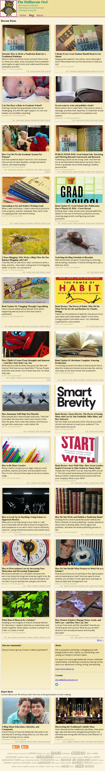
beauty (39, 754)
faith (95, 743)
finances (75, 758)
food (86, 757)
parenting (46, 171)
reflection (37, 224)
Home (24, 16)
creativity (34, 484)
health (23, 761)
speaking (19, 767)
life (102, 72)
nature (34, 764)
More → (100, 641)
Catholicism (10, 754)
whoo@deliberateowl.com (66, 681)
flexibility (80, 758)
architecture (21, 754)
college (75, 173)
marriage (100, 761)
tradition (69, 743)
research (15, 638)
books (32, 72)
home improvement (32, 761)
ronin (96, 535)
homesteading (47, 760)
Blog (32, 16)
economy (32, 758)
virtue (72, 767)
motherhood (35, 121)
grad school (82, 72)
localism (94, 761)
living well (33, 379)
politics (62, 764)
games (91, 758)
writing (37, 72)
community (46, 743)
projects (77, 763)
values (40, 171)
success (91, 484)
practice (29, 535)
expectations (57, 758)
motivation (29, 224)
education (73, 72)
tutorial (47, 72)
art (27, 754)
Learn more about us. (64, 670)
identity (85, 484)
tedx (37, 767)
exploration (65, 758)
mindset (35, 587)
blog (37, 273)
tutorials (57, 767)
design (27, 758)
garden (97, 758)
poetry (57, 764)
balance (94, 72)
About (41, 16)
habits (97, 327)
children (47, 121)
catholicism (89, 743)
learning (22, 224)
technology (32, 767)
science (47, 379)
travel (48, 767)
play (41, 432)
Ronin (92, 121)
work (42, 72)
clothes (88, 754)
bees (44, 754)
